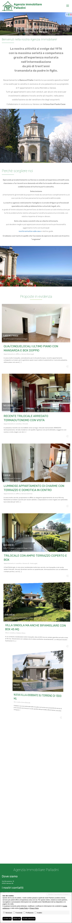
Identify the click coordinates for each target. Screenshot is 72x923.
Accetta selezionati (29, 918)
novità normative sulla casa (29, 231)
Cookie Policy (23, 908)
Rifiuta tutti (16, 918)
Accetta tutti (7, 918)
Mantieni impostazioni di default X (59, 894)
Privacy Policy (34, 908)
